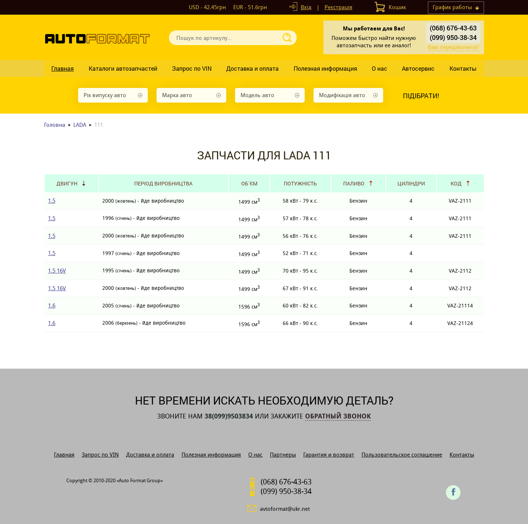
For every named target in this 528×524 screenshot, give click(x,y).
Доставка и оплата (252, 68)
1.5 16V (57, 270)
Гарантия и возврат (328, 454)
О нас (379, 68)
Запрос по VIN (192, 68)
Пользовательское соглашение (402, 454)
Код (456, 183)
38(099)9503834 (229, 416)
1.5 (51, 200)
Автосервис (418, 68)
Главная (62, 68)
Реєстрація (338, 7)
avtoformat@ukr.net (285, 508)
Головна (54, 124)
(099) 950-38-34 (453, 37)
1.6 (51, 305)
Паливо (353, 183)
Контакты (463, 68)
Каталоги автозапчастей (123, 68)
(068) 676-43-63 (453, 27)
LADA (79, 124)
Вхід (306, 7)
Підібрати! (421, 95)
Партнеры (283, 454)
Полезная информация (325, 68)
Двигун (66, 183)
